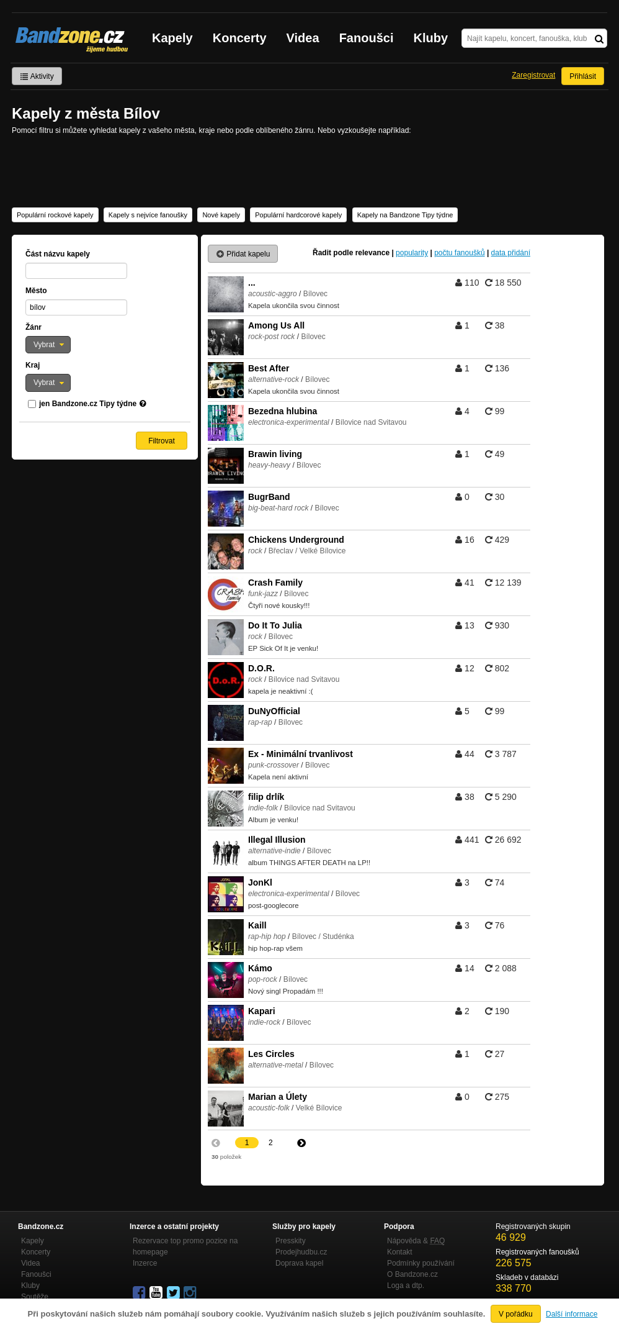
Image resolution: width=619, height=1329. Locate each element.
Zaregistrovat (533, 75)
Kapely (172, 38)
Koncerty (240, 38)
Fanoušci (366, 38)
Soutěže (34, 1296)
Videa (303, 38)
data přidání (510, 252)
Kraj (32, 365)
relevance (372, 252)
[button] (48, 344)
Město (36, 290)
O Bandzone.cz (412, 1274)
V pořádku (516, 1314)
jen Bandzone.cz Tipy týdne (87, 403)
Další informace (571, 1314)
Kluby (431, 38)
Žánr (33, 327)
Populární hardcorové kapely (298, 215)
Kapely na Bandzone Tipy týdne (405, 215)
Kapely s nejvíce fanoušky (148, 215)
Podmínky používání (421, 1263)
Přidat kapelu (243, 254)
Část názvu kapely (57, 254)
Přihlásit (582, 76)
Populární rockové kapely (55, 215)
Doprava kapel (299, 1263)
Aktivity (37, 76)
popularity (412, 252)
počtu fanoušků (459, 252)
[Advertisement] (309, 170)
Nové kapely (221, 215)
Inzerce (145, 1263)
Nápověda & (416, 1240)
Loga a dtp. (405, 1285)
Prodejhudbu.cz (301, 1252)
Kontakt (399, 1252)
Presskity (290, 1240)
